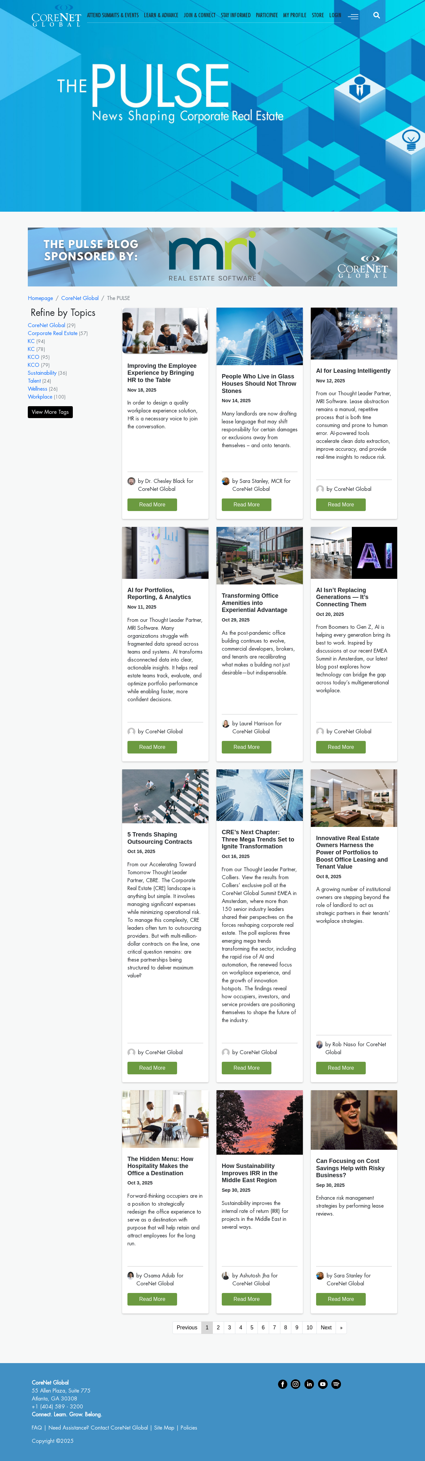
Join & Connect (199, 15)
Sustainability (42, 373)
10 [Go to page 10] (309, 1327)
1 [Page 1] (207, 1327)
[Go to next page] (341, 1327)
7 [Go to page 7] (274, 1327)
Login (335, 15)
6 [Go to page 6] (263, 1327)
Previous (187, 1327)
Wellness (37, 389)
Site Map (164, 1428)
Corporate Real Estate (52, 333)
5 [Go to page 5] (252, 1327)
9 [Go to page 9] (296, 1327)
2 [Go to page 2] (218, 1327)
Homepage (40, 298)
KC (31, 341)
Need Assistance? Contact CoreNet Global (98, 1428)
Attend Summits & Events (113, 15)
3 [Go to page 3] (229, 1327)
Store (318, 15)
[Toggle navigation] (353, 16)
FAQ (37, 1428)
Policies (189, 1428)
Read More (152, 504)
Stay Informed (236, 15)
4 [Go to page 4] (240, 1327)
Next (326, 1327)
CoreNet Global (80, 298)
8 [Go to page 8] (285, 1327)
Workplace (40, 397)
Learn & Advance (161, 15)
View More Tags (50, 412)
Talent (34, 381)
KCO (33, 357)
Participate (267, 15)
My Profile (295, 15)
